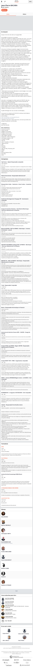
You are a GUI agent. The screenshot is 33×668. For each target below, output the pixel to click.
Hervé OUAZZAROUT (6, 560)
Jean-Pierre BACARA (9, 598)
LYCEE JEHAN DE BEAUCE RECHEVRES (9, 488)
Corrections (27, 652)
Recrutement (17, 651)
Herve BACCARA (8, 613)
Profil (8, 14)
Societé (22, 651)
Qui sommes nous (4, 651)
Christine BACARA (9, 616)
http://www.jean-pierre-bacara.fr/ (7, 118)
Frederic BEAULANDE (6, 551)
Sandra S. (3, 576)
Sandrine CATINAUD (6, 585)
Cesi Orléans (4, 458)
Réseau (24, 14)
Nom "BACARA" (8, 620)
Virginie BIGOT (6, 633)
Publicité (13, 651)
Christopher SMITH (6, 533)
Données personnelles (28, 651)
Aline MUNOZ (4, 517)
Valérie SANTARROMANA (23, 633)
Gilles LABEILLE (6, 640)
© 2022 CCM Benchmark (16, 653)
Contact (9, 651)
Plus (16, 590)
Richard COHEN (5, 568)
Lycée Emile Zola (5, 498)
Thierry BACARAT (9, 609)
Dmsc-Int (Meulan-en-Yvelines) (6, 543)
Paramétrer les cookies (8, 652)
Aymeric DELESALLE (6, 525)
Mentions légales (15, 652)
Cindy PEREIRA (21, 640)
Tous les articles (21, 652)
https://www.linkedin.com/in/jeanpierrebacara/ (10, 117)
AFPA (2, 446)
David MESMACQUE (6, 542)
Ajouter (5, 10)
